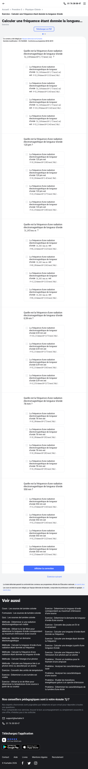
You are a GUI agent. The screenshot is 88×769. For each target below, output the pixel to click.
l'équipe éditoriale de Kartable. (32, 39)
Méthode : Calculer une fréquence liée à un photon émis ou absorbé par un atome (21, 664)
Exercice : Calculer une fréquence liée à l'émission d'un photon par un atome (62, 653)
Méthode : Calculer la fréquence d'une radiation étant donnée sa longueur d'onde (21, 653)
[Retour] (4, 3)
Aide (16, 757)
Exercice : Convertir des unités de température (22, 670)
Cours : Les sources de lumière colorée (19, 608)
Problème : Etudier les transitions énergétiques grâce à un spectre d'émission (64, 681)
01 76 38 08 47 (74, 4)
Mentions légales (39, 757)
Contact (5, 757)
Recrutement (57, 757)
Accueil (5, 9)
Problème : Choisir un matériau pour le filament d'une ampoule (62, 660)
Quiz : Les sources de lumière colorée (18, 617)
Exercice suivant (54, 576)
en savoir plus (80, 584)
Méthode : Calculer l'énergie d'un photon (20, 659)
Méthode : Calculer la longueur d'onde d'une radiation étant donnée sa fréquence (21, 646)
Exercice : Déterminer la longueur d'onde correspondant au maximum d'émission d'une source (63, 611)
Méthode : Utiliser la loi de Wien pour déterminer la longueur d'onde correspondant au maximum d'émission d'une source (22, 631)
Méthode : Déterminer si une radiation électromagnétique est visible (19, 623)
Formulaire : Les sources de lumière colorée (21, 613)
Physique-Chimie (33, 9)
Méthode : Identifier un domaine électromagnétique (16, 639)
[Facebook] (22, 763)
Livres (25, 757)
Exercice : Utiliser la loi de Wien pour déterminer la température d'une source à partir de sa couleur (20, 684)
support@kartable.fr (15, 718)
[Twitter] (29, 763)
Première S (17, 9)
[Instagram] (35, 763)
